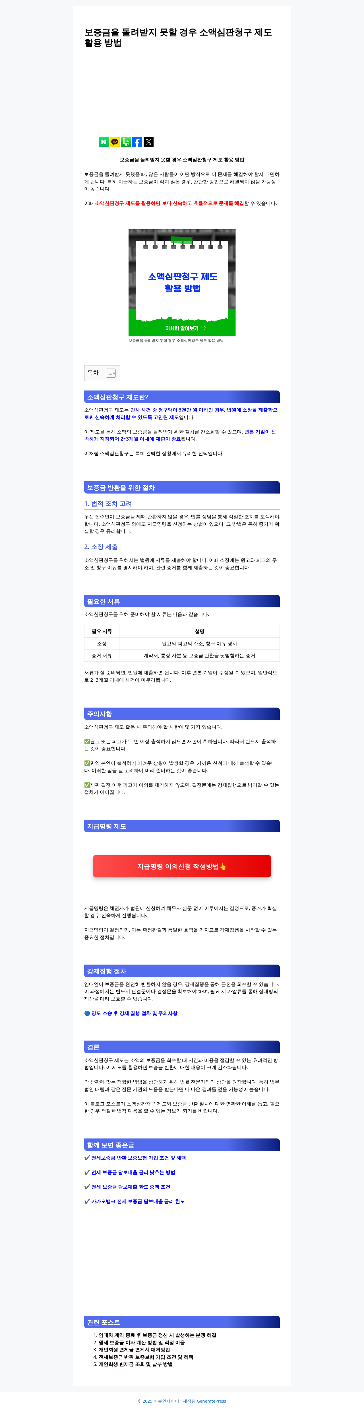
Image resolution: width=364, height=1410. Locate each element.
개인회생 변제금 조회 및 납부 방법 (136, 1364)
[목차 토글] (108, 373)
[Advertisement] (182, 97)
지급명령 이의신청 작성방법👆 (182, 866)
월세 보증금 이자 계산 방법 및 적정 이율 (142, 1342)
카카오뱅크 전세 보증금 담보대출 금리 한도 (138, 1201)
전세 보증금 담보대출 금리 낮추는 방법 (133, 1172)
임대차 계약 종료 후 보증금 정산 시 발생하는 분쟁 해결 (157, 1335)
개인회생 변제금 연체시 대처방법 (134, 1349)
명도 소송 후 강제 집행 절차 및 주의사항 (134, 1013)
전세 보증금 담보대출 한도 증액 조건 (130, 1186)
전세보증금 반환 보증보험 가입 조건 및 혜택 (138, 1157)
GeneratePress (211, 1401)
